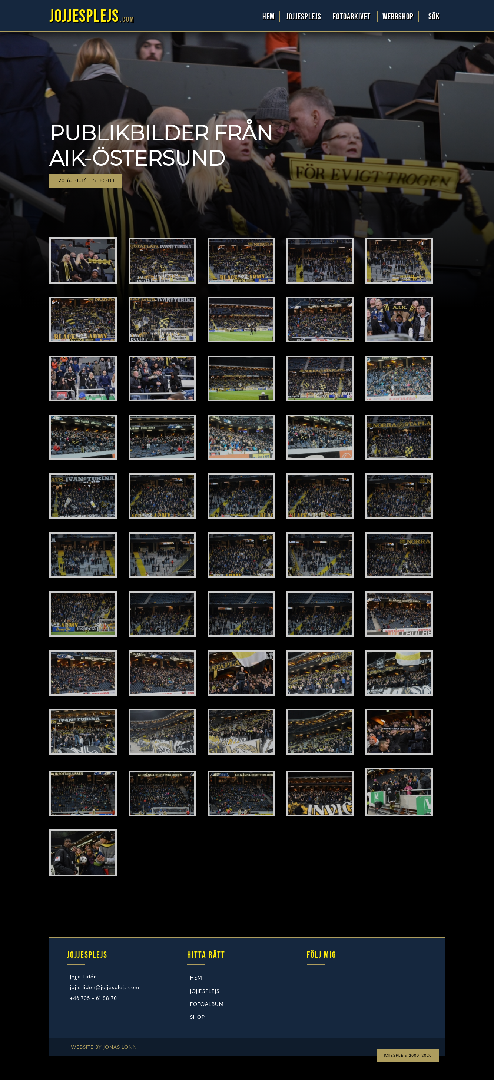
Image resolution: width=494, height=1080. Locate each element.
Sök (434, 16)
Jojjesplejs (304, 16)
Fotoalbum (207, 1004)
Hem (268, 16)
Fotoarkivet (352, 16)
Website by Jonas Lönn (104, 1047)
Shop (197, 1017)
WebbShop (398, 16)
